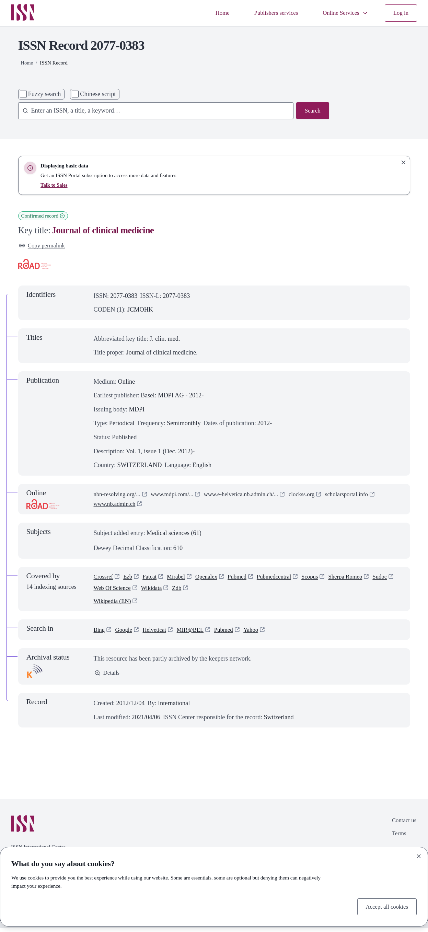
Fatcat (153, 578)
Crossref (104, 578)
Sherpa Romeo (360, 578)
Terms (397, 839)
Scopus (323, 578)
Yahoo (260, 633)
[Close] (419, 855)
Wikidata (181, 590)
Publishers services (269, 13)
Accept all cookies (385, 905)
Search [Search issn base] (312, 111)
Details (107, 677)
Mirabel (180, 578)
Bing (100, 633)
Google (125, 633)
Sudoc (101, 590)
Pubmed (245, 578)
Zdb (208, 590)
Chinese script (98, 94)
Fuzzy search (44, 94)
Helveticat (158, 633)
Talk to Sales (55, 185)
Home (213, 13)
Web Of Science (139, 590)
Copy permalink (43, 246)
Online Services (342, 13)
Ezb (130, 578)
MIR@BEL (196, 633)
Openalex (213, 578)
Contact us (403, 825)
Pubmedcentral (285, 578)
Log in (400, 13)
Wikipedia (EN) (114, 604)
